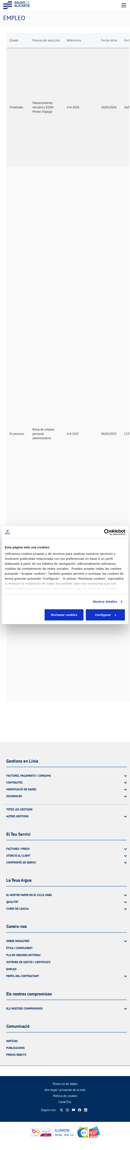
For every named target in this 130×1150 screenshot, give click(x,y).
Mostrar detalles (105, 601)
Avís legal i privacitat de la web (65, 1090)
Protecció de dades (65, 1084)
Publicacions (15, 1048)
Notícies (12, 1041)
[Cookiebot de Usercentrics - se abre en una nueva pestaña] (107, 532)
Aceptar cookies (106, 615)
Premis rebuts (16, 1055)
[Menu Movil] (123, 5)
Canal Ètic (65, 1102)
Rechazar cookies (24, 615)
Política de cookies (65, 1096)
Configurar (65, 615)
